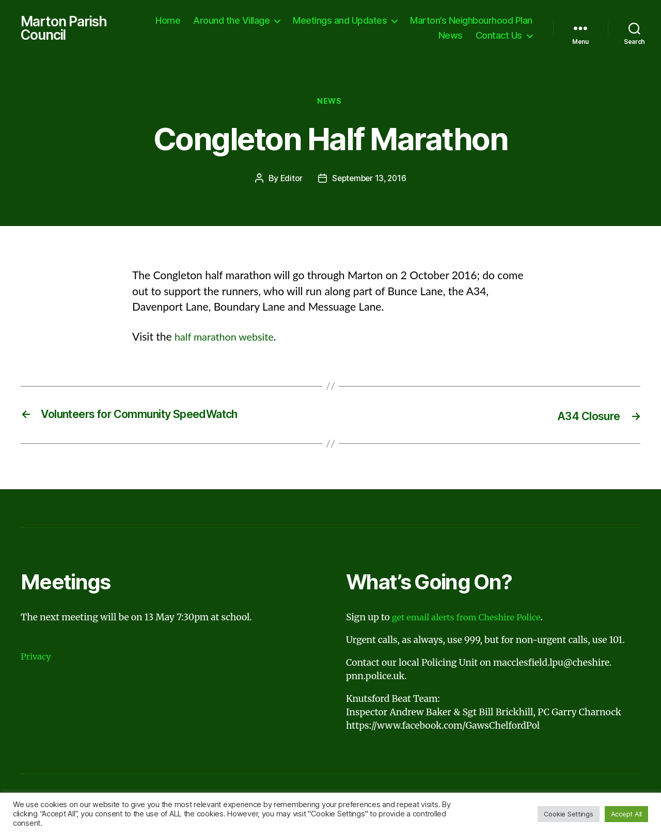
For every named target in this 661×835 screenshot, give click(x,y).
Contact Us (499, 36)
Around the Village (366, 20)
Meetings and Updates (475, 20)
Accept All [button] (626, 814)
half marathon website (227, 338)
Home (303, 20)
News (450, 36)
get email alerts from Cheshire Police (471, 619)
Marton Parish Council (66, 28)
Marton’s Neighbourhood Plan (364, 36)
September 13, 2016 (369, 181)
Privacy (37, 659)
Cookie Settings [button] (568, 814)
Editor (289, 181)
